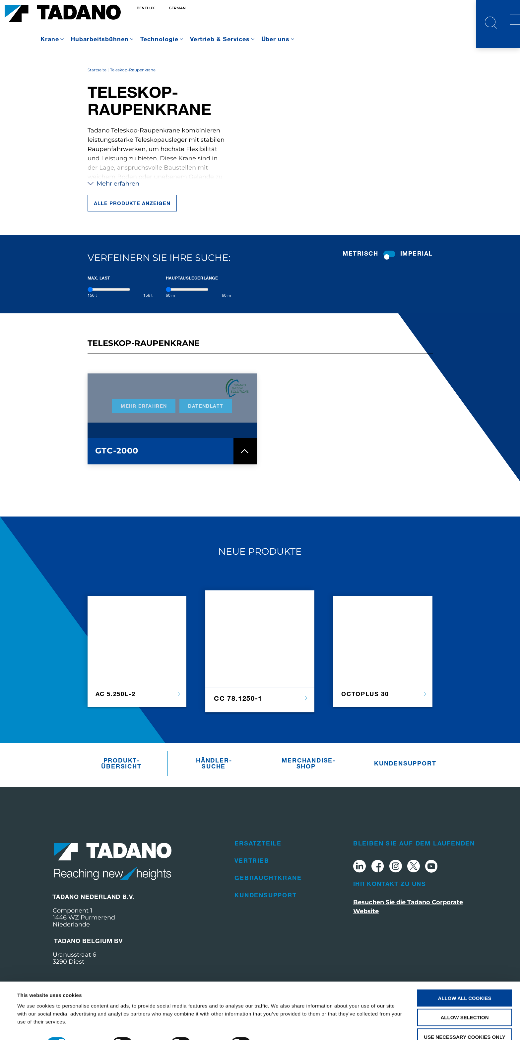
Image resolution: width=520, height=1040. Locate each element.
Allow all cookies (464, 982)
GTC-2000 (117, 462)
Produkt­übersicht (121, 775)
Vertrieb (251, 872)
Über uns (275, 38)
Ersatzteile (258, 855)
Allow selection (465, 1001)
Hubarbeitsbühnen (100, 38)
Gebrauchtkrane (267, 889)
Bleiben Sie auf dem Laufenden (414, 855)
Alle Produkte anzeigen (132, 215)
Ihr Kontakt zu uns (389, 895)
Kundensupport (400, 775)
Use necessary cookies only (464, 1021)
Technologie (159, 38)
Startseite (97, 81)
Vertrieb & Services (220, 38)
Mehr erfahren (113, 195)
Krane (49, 38)
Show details (278, 1027)
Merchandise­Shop (307, 775)
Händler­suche (213, 775)
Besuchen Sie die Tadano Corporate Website (408, 919)
